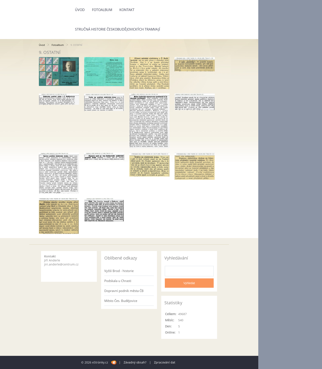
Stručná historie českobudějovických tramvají (117, 29)
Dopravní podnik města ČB (124, 291)
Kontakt (126, 9)
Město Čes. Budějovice (120, 301)
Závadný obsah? (135, 362)
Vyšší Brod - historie (119, 271)
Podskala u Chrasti (117, 281)
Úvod (80, 9)
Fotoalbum (102, 9)
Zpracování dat (164, 362)
